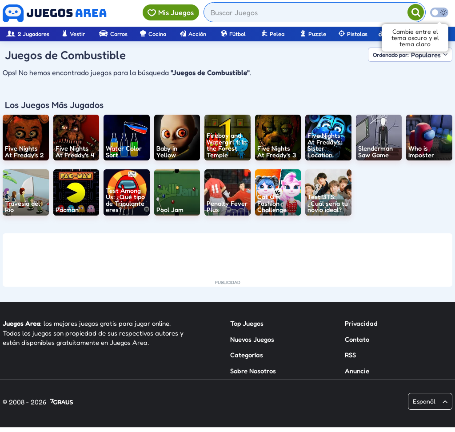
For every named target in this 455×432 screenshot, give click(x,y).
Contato (357, 339)
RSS (350, 355)
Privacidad (361, 323)
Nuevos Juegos (252, 339)
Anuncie (357, 371)
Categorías (246, 355)
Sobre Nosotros (253, 371)
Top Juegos (246, 323)
